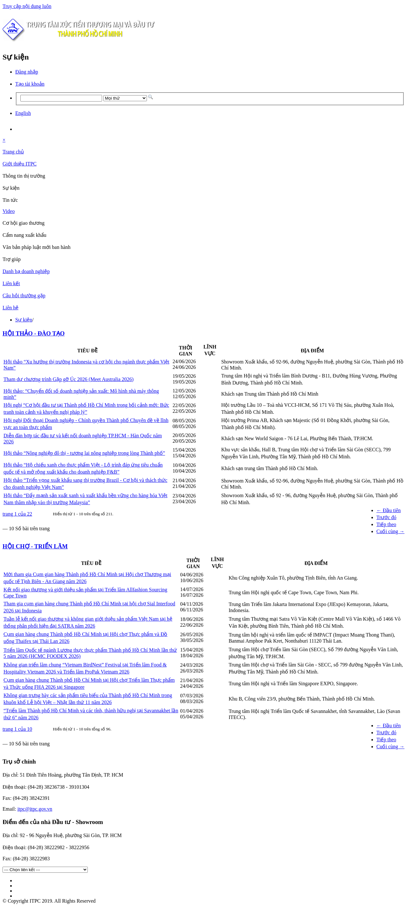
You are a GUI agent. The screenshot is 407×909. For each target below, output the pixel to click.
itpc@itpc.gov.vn (34, 809)
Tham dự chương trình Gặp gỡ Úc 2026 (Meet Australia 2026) (68, 379)
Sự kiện (23, 319)
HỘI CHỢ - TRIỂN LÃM (35, 546)
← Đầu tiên (388, 510)
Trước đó (386, 517)
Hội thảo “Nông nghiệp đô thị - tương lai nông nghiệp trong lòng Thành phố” (84, 453)
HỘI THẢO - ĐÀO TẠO (34, 333)
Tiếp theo (386, 524)
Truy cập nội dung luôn (27, 6)
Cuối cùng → (390, 531)
